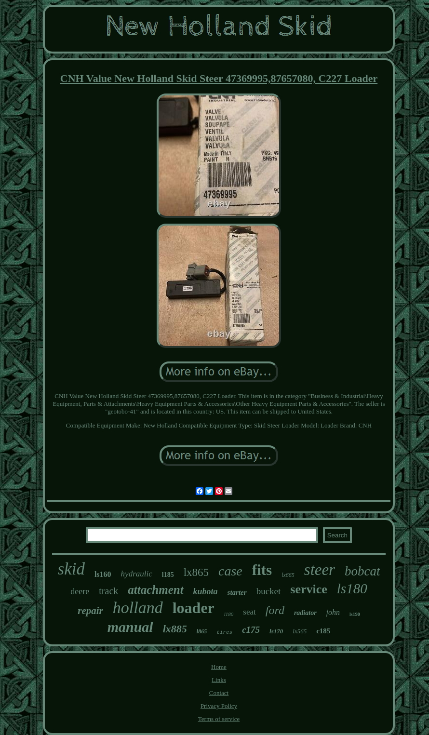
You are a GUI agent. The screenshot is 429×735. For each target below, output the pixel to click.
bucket (268, 591)
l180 (229, 614)
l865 (202, 631)
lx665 (288, 575)
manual (130, 627)
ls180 (352, 588)
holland (138, 607)
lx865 (196, 572)
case (230, 570)
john (333, 612)
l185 (168, 574)
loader (193, 607)
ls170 (276, 631)
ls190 (354, 614)
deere (79, 591)
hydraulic (136, 573)
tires (224, 632)
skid (71, 569)
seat (249, 611)
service (308, 589)
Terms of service (219, 718)
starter (237, 592)
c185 (323, 631)
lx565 (300, 631)
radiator (305, 612)
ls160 (102, 574)
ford (275, 610)
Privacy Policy (219, 705)
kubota (205, 591)
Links (219, 679)
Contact (218, 692)
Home (219, 666)
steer (319, 569)
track (108, 591)
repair (90, 610)
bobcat (362, 571)
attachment (155, 589)
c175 (251, 630)
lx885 (175, 629)
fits (262, 569)
